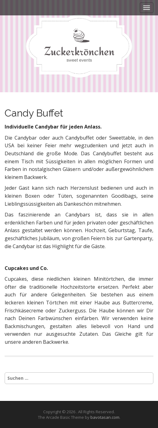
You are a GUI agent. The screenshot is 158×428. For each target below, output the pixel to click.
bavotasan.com (104, 417)
